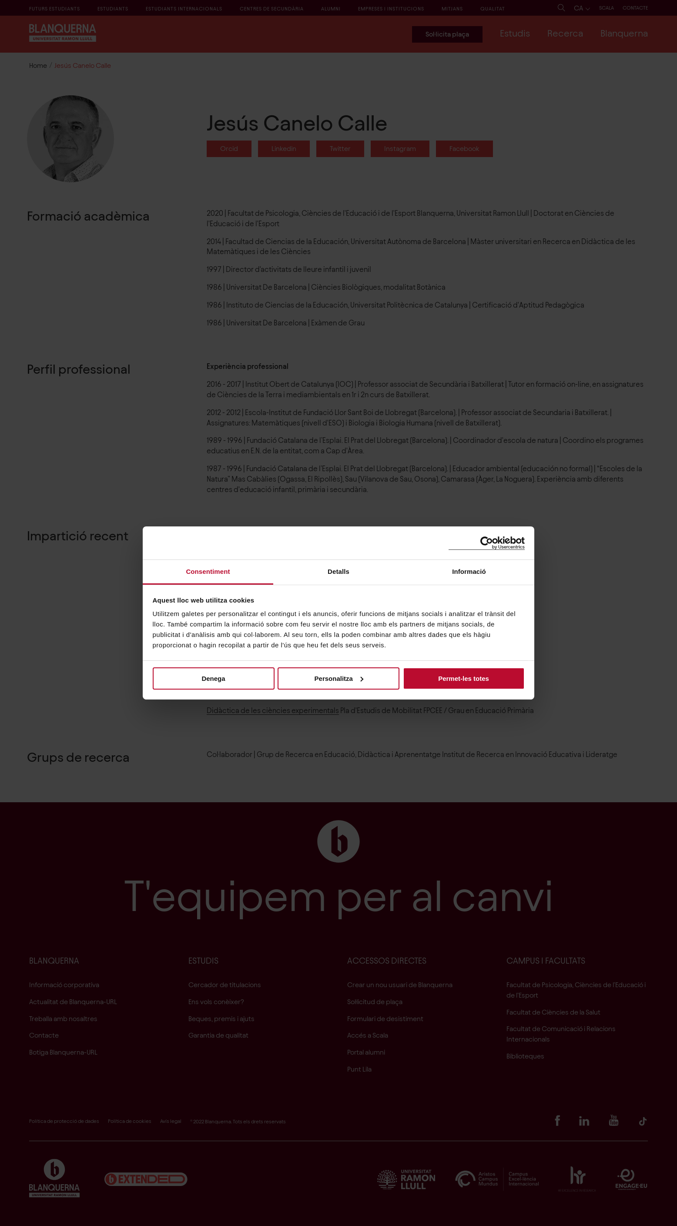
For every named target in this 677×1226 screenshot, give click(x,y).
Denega (213, 678)
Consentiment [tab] (208, 571)
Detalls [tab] (338, 571)
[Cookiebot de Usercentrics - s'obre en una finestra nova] (487, 542)
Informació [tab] (469, 571)
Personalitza (339, 678)
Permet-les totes (463, 678)
